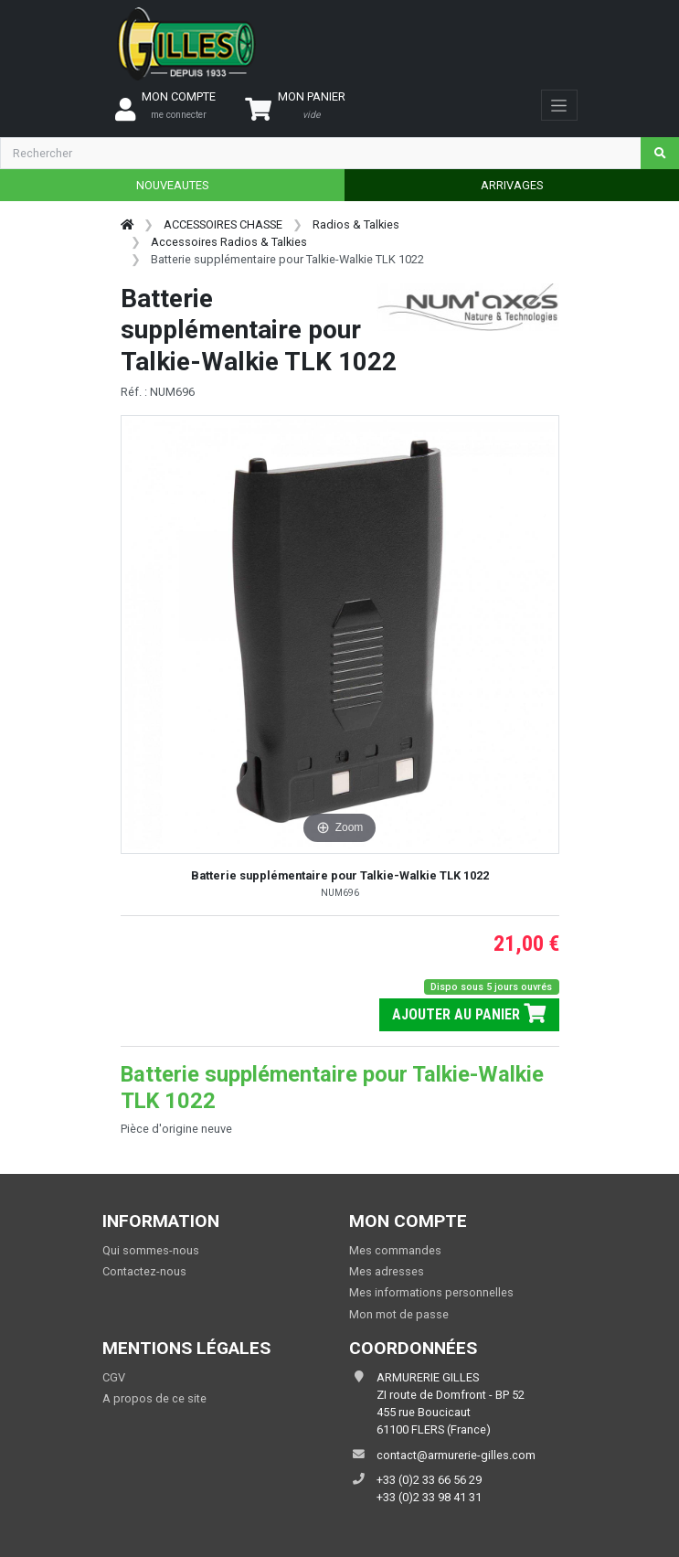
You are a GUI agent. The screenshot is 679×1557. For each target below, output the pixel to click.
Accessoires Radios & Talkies (229, 242)
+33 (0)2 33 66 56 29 (429, 1480)
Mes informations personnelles (431, 1292)
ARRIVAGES (512, 185)
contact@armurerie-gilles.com (456, 1455)
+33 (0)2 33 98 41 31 (429, 1497)
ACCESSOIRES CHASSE (223, 224)
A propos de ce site (154, 1398)
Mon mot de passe (399, 1314)
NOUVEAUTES (172, 185)
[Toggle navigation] (559, 105)
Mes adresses (386, 1271)
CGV (113, 1377)
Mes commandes (395, 1250)
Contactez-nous (144, 1271)
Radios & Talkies (356, 224)
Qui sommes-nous (150, 1250)
